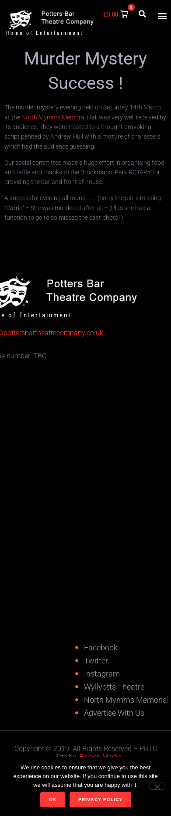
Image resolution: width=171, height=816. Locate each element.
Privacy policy (100, 799)
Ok (52, 799)
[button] (142, 13)
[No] (157, 786)
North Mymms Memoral (53, 117)
